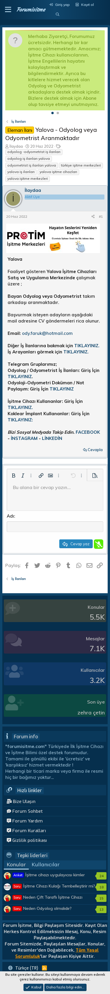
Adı (10, 516)
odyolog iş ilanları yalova (28, 158)
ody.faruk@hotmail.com (47, 333)
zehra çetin (91, 712)
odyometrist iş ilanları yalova (31, 165)
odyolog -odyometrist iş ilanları (33, 151)
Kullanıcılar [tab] (46, 864)
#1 (101, 216)
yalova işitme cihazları (58, 171)
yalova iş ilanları (21, 171)
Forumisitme (30, 9)
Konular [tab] (16, 864)
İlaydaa (16, 146)
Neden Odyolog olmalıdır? (42, 908)
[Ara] (57, 14)
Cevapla (95, 449)
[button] (8, 9)
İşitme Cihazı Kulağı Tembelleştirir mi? (53, 886)
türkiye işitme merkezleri (81, 165)
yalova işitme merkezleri (27, 178)
